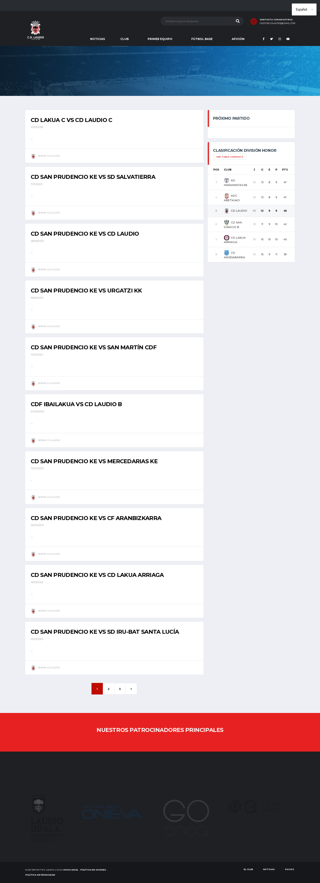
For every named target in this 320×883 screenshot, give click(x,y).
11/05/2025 (37, 354)
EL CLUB (248, 869)
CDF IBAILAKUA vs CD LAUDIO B (76, 404)
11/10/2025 (36, 184)
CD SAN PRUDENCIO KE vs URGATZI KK (86, 290)
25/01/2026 (37, 127)
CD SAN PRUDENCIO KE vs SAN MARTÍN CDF (93, 347)
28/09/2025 (37, 241)
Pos (216, 169)
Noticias (269, 869)
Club (228, 169)
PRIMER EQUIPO (160, 39)
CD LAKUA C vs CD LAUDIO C (71, 120)
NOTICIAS (97, 39)
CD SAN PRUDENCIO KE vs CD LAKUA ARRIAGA (97, 575)
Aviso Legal (70, 869)
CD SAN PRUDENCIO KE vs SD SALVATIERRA (93, 177)
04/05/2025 (37, 411)
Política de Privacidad (40, 875)
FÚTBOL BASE (202, 39)
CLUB (124, 39)
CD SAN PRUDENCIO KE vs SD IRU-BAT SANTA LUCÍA (105, 631)
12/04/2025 (37, 468)
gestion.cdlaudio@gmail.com (277, 23)
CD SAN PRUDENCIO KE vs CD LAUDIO (85, 233)
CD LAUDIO (235, 210)
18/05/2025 (37, 297)
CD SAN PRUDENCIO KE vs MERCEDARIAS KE (94, 461)
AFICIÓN (238, 39)
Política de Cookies (93, 869)
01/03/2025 (37, 639)
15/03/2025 (37, 582)
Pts (285, 169)
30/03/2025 (37, 525)
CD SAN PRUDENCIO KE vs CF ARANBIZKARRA (96, 518)
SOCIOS (289, 869)
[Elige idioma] (304, 9)
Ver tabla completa (229, 156)
